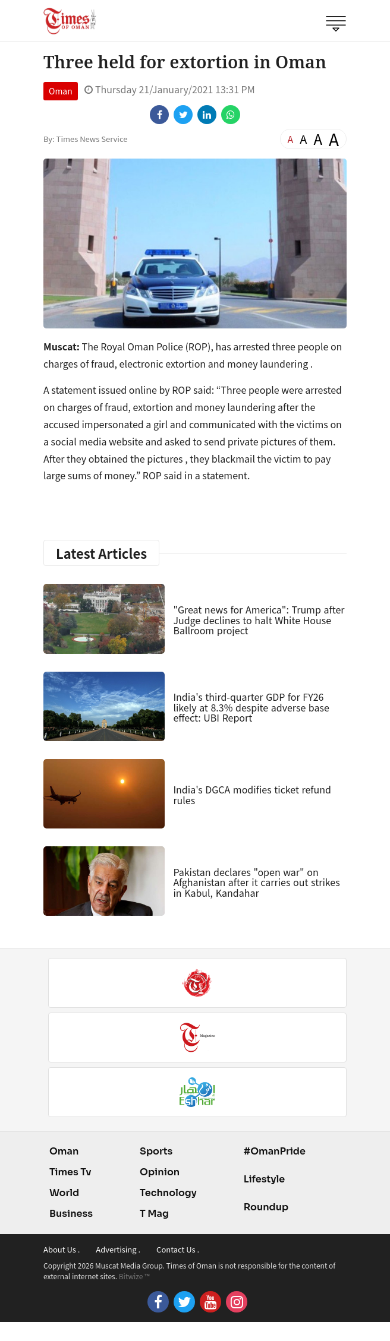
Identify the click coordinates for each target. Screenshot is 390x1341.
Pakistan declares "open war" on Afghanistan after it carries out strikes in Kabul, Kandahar (256, 882)
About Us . (61, 1249)
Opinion (160, 1172)
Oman (61, 91)
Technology (168, 1193)
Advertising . (118, 1249)
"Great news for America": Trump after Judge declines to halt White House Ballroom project (258, 619)
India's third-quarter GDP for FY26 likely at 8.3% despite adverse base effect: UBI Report (251, 707)
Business (71, 1213)
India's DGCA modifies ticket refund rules (252, 794)
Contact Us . (177, 1249)
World (64, 1193)
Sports (156, 1151)
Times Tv (70, 1172)
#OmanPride (275, 1151)
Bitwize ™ (134, 1276)
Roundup (266, 1207)
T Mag (154, 1213)
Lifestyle (264, 1179)
